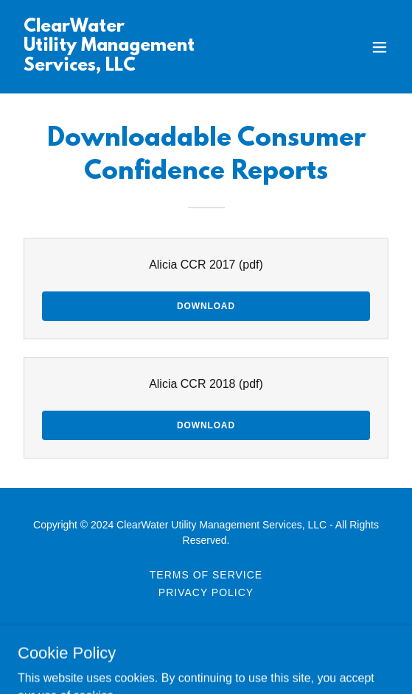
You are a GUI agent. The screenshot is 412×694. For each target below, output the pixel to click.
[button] (379, 47)
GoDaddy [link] (197, 656)
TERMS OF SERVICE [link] (206, 575)
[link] (150, 66)
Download (206, 306)
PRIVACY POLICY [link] (206, 592)
